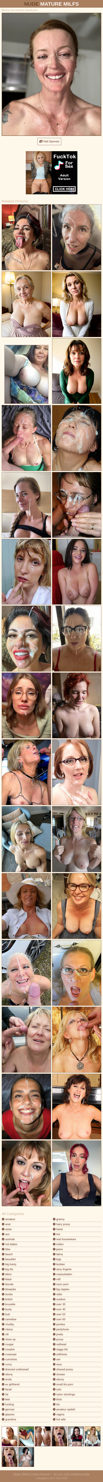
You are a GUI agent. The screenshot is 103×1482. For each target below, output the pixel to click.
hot (56, 1234)
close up (8, 1339)
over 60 (59, 1319)
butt (6, 1314)
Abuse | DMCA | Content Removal (31, 1474)
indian (58, 1244)
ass (5, 1234)
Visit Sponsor (49, 141)
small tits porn (63, 1384)
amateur (8, 1219)
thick (57, 1399)
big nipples (61, 1289)
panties (59, 1324)
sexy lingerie (62, 1269)
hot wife (59, 1419)
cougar (8, 1344)
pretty (58, 1334)
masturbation (62, 1274)
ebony (7, 1374)
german (8, 1409)
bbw (6, 1249)
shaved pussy (63, 1369)
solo (57, 1389)
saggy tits (60, 1349)
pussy (58, 1339)
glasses (8, 1414)
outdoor (59, 1299)
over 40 (59, 1309)
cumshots (9, 1359)
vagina (58, 1414)
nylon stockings (64, 1394)
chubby (8, 1324)
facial (7, 1389)
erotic (7, 1379)
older (57, 1294)
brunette (8, 1304)
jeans (58, 1249)
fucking (8, 1404)
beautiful (9, 1259)
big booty (9, 1264)
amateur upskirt (64, 1409)
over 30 (59, 1304)
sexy (57, 1364)
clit (5, 1334)
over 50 (59, 1314)
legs (57, 1259)
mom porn (61, 1284)
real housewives (64, 1239)
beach (7, 1254)
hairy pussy (61, 1224)
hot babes (9, 1244)
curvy (7, 1364)
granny (59, 1219)
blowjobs (9, 1289)
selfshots (60, 1354)
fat (5, 1394)
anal (6, 1224)
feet (6, 1399)
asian (7, 1229)
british (7, 1299)
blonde (8, 1284)
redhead (59, 1344)
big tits (7, 1269)
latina (58, 1254)
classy (7, 1329)
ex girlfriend (10, 1384)
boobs (7, 1294)
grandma (9, 1419)
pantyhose (61, 1329)
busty (7, 1309)
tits (56, 1404)
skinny (58, 1379)
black (7, 1279)
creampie (9, 1354)
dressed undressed (15, 1369)
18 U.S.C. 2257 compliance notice (71, 1474)
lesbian (59, 1264)
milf (57, 1279)
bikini (7, 1274)
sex (57, 1359)
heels (58, 1229)
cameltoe (9, 1319)
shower (59, 1374)
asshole (8, 1239)
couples (8, 1349)
